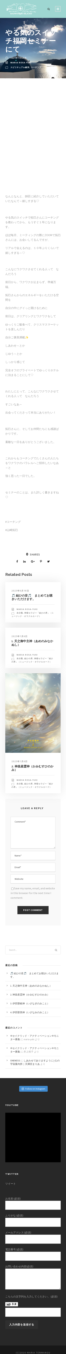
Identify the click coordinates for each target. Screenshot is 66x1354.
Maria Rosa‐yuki (20, 63)
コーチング (36, 67)
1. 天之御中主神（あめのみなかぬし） (31, 981)
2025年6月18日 (20, 591)
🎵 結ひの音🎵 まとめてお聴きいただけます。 (32, 597)
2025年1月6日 (19, 636)
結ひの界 (28, 658)
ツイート (10, 1179)
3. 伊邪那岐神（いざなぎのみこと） (30, 999)
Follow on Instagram (33, 1084)
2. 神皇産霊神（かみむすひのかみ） (30, 990)
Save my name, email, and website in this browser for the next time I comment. (32, 889)
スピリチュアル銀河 (19, 67)
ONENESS (16, 1056)
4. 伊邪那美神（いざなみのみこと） (30, 1008)
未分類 (20, 613)
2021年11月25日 (18, 58)
